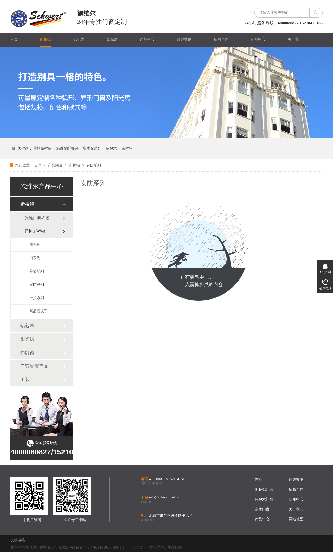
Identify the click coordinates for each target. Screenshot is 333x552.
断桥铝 (45, 39)
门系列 (34, 258)
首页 (14, 39)
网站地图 (296, 519)
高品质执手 (38, 311)
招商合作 (221, 39)
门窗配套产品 (34, 366)
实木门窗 (262, 509)
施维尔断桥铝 (67, 148)
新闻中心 (258, 39)
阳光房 (112, 39)
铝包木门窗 (264, 499)
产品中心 (147, 39)
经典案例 (184, 39)
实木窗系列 (92, 148)
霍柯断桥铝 (42, 148)
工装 (25, 379)
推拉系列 (36, 298)
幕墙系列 (36, 271)
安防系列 (93, 165)
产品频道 (55, 165)
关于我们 (295, 39)
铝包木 (78, 39)
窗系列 (34, 245)
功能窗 (27, 352)
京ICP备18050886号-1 (107, 547)
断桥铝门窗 (264, 489)
